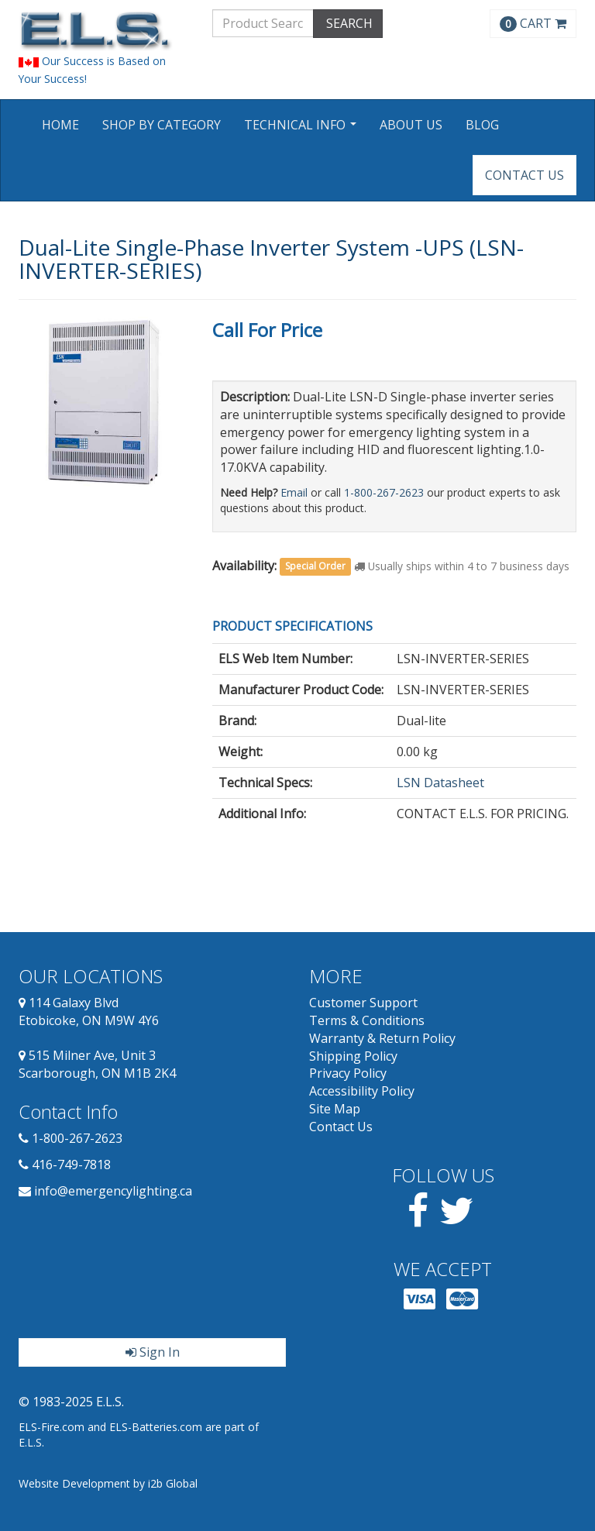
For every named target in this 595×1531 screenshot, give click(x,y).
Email (294, 492)
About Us (411, 124)
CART (533, 23)
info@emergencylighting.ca (113, 1190)
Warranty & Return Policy (382, 1038)
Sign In (153, 1352)
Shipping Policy (353, 1056)
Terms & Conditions (367, 1020)
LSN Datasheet (440, 782)
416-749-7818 (71, 1164)
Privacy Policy (348, 1073)
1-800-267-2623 (384, 492)
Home (60, 124)
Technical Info (302, 129)
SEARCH (348, 23)
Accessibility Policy (361, 1090)
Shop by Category (161, 124)
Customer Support (363, 1002)
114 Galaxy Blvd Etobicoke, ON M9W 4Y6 (89, 1011)
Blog (482, 124)
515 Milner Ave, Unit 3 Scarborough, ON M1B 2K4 (97, 1064)
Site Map (334, 1108)
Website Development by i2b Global (108, 1483)
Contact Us (524, 175)
